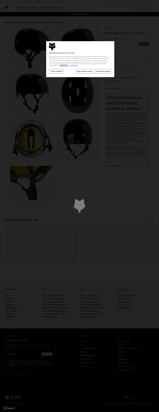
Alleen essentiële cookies (84, 71)
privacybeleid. (74, 65)
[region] (80, 59)
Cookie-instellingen (56, 71)
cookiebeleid (64, 65)
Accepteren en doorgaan (103, 71)
